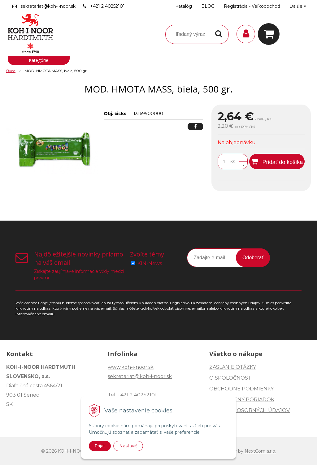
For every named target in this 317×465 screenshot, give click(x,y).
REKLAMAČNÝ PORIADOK (241, 400)
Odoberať (252, 257)
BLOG (208, 6)
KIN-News (149, 263)
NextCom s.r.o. (260, 451)
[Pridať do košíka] (277, 161)
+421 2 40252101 (107, 6)
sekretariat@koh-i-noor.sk (48, 6)
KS (232, 161)
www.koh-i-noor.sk (131, 367)
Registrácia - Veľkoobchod (252, 6)
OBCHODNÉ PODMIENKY (241, 389)
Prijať (100, 445)
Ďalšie (297, 6)
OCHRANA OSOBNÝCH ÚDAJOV (249, 410)
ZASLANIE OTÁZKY (232, 367)
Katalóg (183, 6)
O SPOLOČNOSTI (231, 378)
